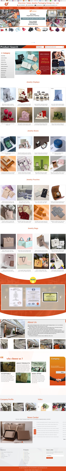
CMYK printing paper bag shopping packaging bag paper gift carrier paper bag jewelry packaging (41, 271)
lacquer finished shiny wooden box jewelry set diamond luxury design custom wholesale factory (41, 153)
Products (11, 7)
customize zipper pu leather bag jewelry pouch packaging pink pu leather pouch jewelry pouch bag (8, 222)
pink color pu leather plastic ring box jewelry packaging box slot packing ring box (58, 173)
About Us (19, 7)
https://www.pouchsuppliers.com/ (51, 5)
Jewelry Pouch (3, 68)
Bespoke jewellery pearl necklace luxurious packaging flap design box (24, 153)
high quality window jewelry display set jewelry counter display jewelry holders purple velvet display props (24, 124)
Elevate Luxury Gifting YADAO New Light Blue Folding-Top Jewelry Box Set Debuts (48, 432)
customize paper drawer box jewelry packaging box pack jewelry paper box (8, 173)
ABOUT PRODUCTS (23, 363)
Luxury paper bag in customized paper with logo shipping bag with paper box (24, 271)
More (62, 372)
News (61, 7)
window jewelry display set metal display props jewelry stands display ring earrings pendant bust (24, 105)
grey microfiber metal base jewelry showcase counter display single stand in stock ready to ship (41, 105)
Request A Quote (46, 7)
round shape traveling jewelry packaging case (57, 153)
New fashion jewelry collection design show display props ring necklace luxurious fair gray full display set (8, 105)
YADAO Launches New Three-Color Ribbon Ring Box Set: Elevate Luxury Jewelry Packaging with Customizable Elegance (48, 430)
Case (55, 7)
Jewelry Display (4, 57)
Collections (26, 463)
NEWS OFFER (36, 374)
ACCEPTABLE (6, 374)
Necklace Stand (4, 64)
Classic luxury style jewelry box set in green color (8, 153)
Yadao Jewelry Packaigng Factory (7, 452)
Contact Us (36, 7)
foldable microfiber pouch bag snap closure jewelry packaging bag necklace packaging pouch (57, 222)
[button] (31, 42)
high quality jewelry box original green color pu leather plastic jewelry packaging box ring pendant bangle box (41, 173)
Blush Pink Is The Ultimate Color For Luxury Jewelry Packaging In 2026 (48, 428)
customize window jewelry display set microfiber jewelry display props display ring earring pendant (41, 124)
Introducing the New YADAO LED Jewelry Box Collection (47, 434)
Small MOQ (3, 55)
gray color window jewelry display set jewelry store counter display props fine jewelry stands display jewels (57, 105)
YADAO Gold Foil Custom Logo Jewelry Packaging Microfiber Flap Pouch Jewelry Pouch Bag (7, 202)
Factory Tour (27, 7)
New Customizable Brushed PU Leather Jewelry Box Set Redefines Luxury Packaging (48, 422)
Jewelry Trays (3, 62)
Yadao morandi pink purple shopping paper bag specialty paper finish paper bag (8, 271)
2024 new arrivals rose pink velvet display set (7, 124)
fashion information (4, 456)
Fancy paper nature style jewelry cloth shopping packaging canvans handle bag (57, 271)
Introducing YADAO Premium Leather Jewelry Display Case (48, 424)
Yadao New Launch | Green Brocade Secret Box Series (47, 426)
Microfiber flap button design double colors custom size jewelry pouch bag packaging (24, 222)
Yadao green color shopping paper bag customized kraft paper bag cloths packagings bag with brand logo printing (24, 251)
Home (4, 7)
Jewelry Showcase (4, 66)
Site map (2, 457)
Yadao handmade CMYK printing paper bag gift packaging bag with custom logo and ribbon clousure (41, 251)
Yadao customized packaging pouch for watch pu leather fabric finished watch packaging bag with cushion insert (58, 202)
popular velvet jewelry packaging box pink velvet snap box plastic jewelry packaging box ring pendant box (24, 173)
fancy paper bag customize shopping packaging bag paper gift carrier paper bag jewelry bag (8, 251)
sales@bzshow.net (39, 5)
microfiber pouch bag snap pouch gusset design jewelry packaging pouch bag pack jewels (41, 222)
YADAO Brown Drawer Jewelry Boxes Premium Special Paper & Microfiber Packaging (48, 436)
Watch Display (3, 77)
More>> (63, 50)
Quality (2, 453)
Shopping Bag (3, 70)
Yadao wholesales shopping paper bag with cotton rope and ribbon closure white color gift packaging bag (57, 251)
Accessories (3, 72)
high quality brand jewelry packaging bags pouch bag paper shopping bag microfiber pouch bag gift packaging (24, 202)
